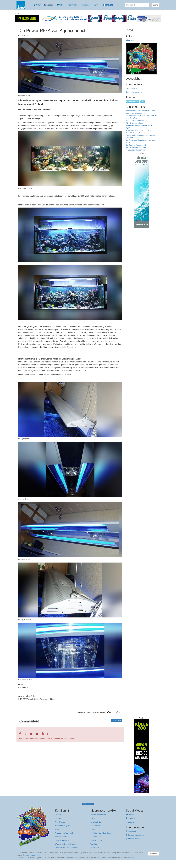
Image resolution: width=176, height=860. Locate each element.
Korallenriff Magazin (62, 826)
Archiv (37, 5)
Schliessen (154, 853)
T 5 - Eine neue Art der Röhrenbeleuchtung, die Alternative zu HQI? (140, 125)
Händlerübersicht (61, 837)
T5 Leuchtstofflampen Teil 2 (136, 150)
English (58, 818)
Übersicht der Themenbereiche (66, 848)
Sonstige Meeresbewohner (100, 833)
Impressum (131, 831)
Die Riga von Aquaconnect (136, 145)
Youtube (130, 815)
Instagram (130, 822)
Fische (92, 818)
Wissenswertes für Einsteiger (66, 844)
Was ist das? (95, 848)
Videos (60, 5)
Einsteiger (86, 5)
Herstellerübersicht (62, 840)
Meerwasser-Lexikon (98, 815)
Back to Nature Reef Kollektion (137, 147)
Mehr (96, 5)
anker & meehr (133, 839)
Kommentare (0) (132, 88)
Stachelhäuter (95, 837)
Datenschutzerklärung (135, 835)
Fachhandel (73, 5)
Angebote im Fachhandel (64, 833)
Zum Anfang (116, 720)
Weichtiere (94, 844)
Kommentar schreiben (134, 92)
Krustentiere (95, 826)
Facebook (130, 818)
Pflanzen (93, 829)
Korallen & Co (95, 822)
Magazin (48, 5)
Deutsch (58, 815)
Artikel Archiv (60, 822)
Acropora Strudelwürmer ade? (137, 121)
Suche (155, 5)
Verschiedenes (96, 840)
